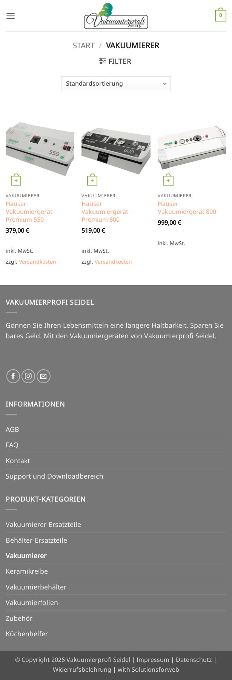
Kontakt (18, 460)
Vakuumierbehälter (36, 586)
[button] (11, 15)
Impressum (153, 659)
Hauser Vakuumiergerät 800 (187, 208)
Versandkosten (37, 261)
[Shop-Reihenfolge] (116, 83)
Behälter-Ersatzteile (36, 540)
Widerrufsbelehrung (82, 669)
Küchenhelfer (27, 633)
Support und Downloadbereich (54, 475)
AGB (12, 429)
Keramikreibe (27, 571)
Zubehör (19, 618)
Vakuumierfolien (32, 602)
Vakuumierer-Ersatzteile (43, 524)
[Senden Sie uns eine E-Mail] (44, 376)
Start (84, 45)
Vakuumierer (26, 555)
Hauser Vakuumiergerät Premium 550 (29, 211)
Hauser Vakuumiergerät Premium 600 (104, 211)
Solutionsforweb (155, 669)
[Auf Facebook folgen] (13, 376)
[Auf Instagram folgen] (28, 376)
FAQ (12, 444)
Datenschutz (194, 659)
